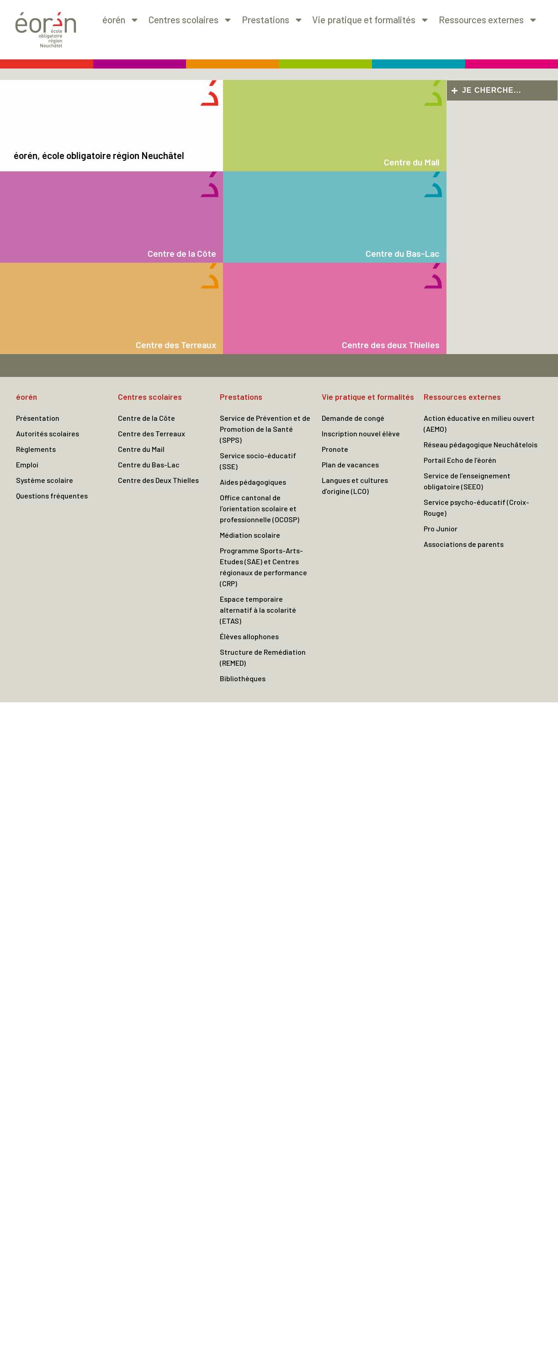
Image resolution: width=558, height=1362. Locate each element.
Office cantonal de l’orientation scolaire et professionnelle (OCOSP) (259, 508)
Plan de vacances (350, 464)
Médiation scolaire (250, 534)
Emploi (27, 464)
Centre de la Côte (146, 417)
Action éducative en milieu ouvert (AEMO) (479, 423)
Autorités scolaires (47, 433)
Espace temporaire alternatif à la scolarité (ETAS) (258, 609)
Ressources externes (488, 20)
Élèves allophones (249, 636)
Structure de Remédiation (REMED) (263, 657)
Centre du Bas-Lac (149, 464)
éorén (120, 20)
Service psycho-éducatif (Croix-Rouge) (476, 507)
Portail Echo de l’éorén (460, 460)
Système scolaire (44, 480)
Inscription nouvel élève (361, 433)
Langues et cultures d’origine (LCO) (355, 485)
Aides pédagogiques (253, 481)
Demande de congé (353, 417)
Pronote (335, 449)
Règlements (36, 449)
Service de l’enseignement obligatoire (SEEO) (467, 481)
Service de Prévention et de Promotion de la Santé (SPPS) (265, 428)
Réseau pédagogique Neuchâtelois (480, 444)
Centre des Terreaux (151, 433)
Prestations (272, 20)
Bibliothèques (243, 678)
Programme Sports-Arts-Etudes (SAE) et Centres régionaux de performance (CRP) (263, 567)
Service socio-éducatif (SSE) (258, 461)
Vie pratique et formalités (371, 20)
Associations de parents (464, 544)
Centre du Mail (141, 449)
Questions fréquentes (52, 495)
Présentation (37, 417)
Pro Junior (440, 528)
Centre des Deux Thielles (158, 480)
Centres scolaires (191, 20)
